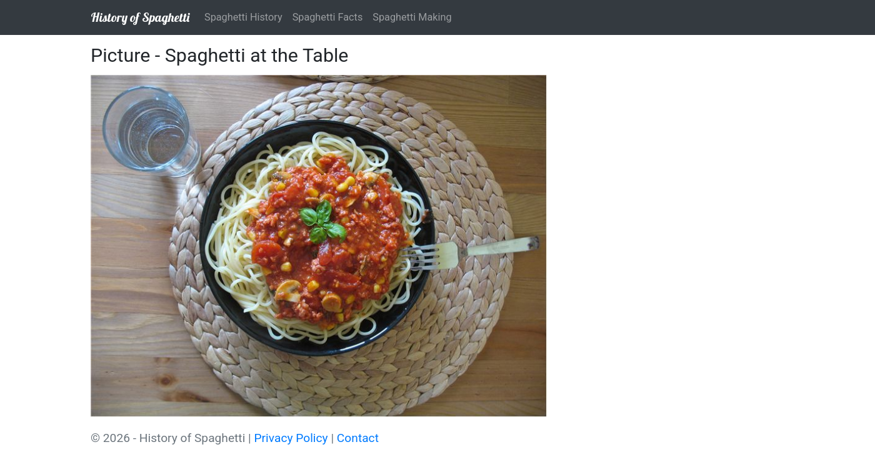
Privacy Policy (291, 438)
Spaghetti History (243, 17)
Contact (358, 438)
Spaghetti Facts (327, 17)
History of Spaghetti (140, 17)
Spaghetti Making (411, 17)
